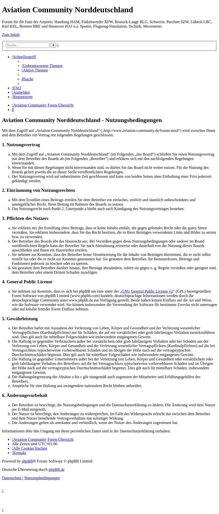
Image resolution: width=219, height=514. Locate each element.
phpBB (27, 461)
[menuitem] (42, 66)
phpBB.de (56, 469)
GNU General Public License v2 (147, 291)
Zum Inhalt (11, 35)
